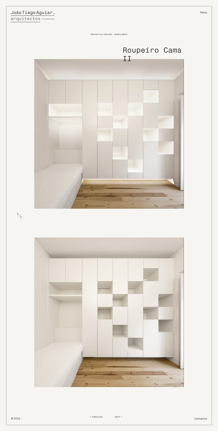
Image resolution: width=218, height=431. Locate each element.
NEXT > (119, 417)
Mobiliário (121, 34)
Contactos (200, 418)
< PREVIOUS (96, 417)
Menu (203, 12)
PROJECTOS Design (101, 34)
